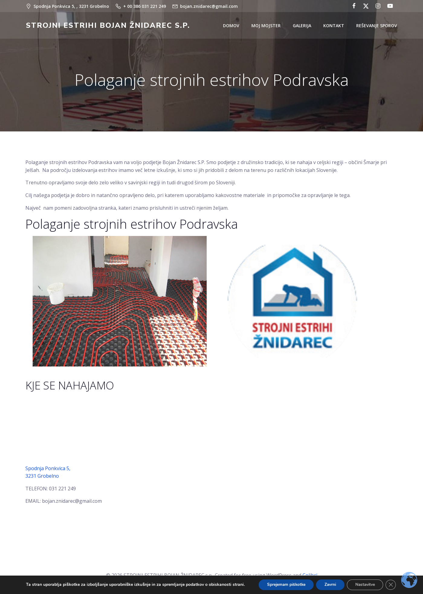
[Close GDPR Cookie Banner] (394, 584)
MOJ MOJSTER (266, 26)
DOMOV (232, 26)
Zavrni (330, 584)
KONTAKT (334, 26)
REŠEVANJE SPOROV (377, 26)
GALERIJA (302, 26)
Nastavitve (367, 584)
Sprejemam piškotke (284, 584)
